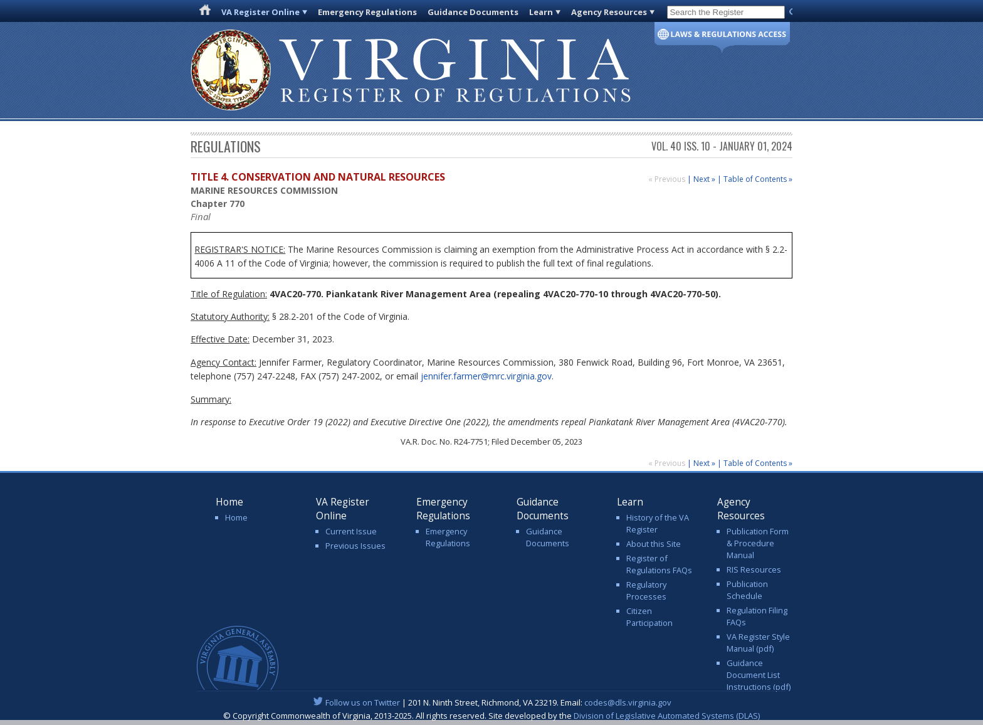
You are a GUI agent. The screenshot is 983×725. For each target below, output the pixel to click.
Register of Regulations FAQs (659, 564)
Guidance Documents (473, 12)
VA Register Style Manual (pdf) (758, 642)
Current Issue (351, 531)
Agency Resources (609, 12)
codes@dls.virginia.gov (627, 702)
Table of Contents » (757, 179)
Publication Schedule (747, 589)
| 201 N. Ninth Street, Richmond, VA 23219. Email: (491, 702)
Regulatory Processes (646, 590)
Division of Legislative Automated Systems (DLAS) (667, 715)
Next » (704, 179)
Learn (541, 12)
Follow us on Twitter (362, 702)
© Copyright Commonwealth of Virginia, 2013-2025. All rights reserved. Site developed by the (491, 715)
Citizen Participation (649, 616)
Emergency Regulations (367, 12)
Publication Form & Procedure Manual (758, 543)
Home (236, 517)
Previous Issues (355, 545)
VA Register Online (260, 12)
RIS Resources (754, 569)
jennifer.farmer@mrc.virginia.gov (486, 376)
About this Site (653, 543)
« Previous (667, 179)
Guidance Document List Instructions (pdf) (759, 674)
